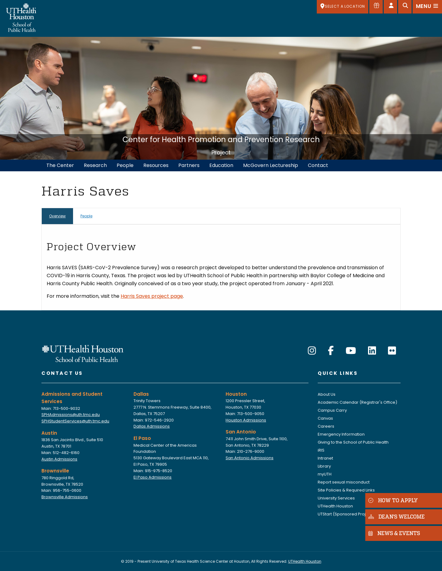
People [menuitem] (125, 165)
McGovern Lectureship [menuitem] (270, 165)
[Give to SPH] (376, 7)
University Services (336, 498)
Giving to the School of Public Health (353, 442)
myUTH (325, 474)
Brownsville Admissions (64, 497)
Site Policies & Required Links (346, 490)
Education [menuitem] (221, 165)
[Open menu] (427, 7)
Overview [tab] (57, 216)
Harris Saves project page (152, 296)
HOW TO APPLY (393, 500)
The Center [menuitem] (60, 165)
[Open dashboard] (390, 7)
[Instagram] (312, 350)
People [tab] (86, 216)
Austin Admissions (59, 459)
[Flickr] (392, 350)
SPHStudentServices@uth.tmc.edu (75, 421)
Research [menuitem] (95, 165)
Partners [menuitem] (189, 165)
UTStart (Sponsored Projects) (347, 514)
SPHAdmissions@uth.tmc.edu (70, 415)
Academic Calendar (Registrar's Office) (357, 402)
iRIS (321, 450)
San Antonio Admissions (249, 458)
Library (324, 466)
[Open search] (405, 7)
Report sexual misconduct (344, 482)
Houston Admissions (246, 420)
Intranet (325, 458)
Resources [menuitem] (156, 165)
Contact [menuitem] (318, 165)
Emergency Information (341, 434)
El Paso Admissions (153, 477)
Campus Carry (332, 410)
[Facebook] (331, 350)
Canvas (325, 418)
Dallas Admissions (152, 426)
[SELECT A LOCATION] (342, 7)
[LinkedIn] (372, 350)
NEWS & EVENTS (394, 533)
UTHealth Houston (335, 506)
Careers (326, 426)
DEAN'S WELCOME (396, 516)
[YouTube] (351, 350)
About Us (326, 394)
